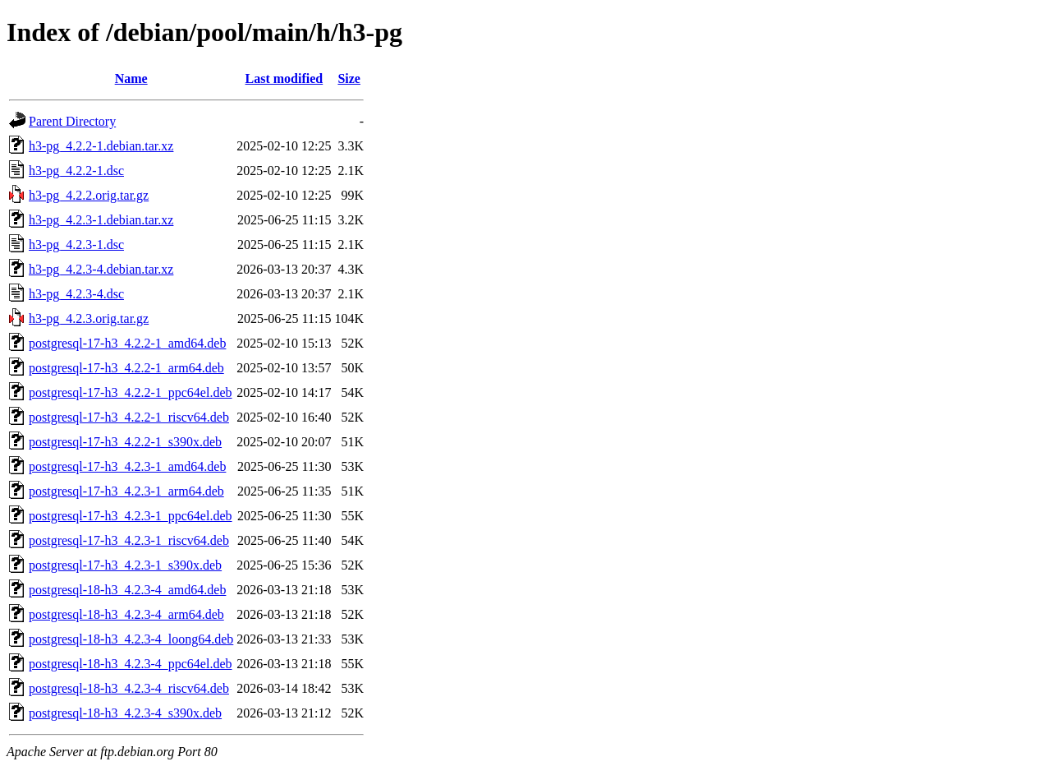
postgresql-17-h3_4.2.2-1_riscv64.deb (129, 417)
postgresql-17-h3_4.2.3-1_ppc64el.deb (130, 516)
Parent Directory (72, 121)
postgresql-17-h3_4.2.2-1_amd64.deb (127, 343)
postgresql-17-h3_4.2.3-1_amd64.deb (127, 466)
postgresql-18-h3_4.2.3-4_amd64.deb (127, 590)
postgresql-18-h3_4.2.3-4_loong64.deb (131, 639)
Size (348, 78)
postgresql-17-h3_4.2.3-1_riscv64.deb (129, 540)
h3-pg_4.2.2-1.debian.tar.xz (101, 146)
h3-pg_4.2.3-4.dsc (76, 294)
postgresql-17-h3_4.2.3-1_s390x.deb (125, 565)
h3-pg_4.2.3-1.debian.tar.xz (101, 220)
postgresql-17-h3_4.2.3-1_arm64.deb (126, 491)
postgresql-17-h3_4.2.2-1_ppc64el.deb (130, 392)
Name (131, 78)
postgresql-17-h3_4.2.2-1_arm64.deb (126, 368)
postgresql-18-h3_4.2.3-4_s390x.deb (125, 713)
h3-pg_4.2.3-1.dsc (76, 244)
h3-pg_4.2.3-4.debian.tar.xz (101, 269)
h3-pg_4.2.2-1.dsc (76, 171)
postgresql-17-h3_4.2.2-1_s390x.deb (125, 442)
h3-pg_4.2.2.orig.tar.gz (89, 195)
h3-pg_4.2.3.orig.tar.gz (89, 318)
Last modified (284, 78)
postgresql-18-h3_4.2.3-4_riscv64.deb (129, 688)
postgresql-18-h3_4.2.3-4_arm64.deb (126, 614)
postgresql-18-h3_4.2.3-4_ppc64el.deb (130, 664)
